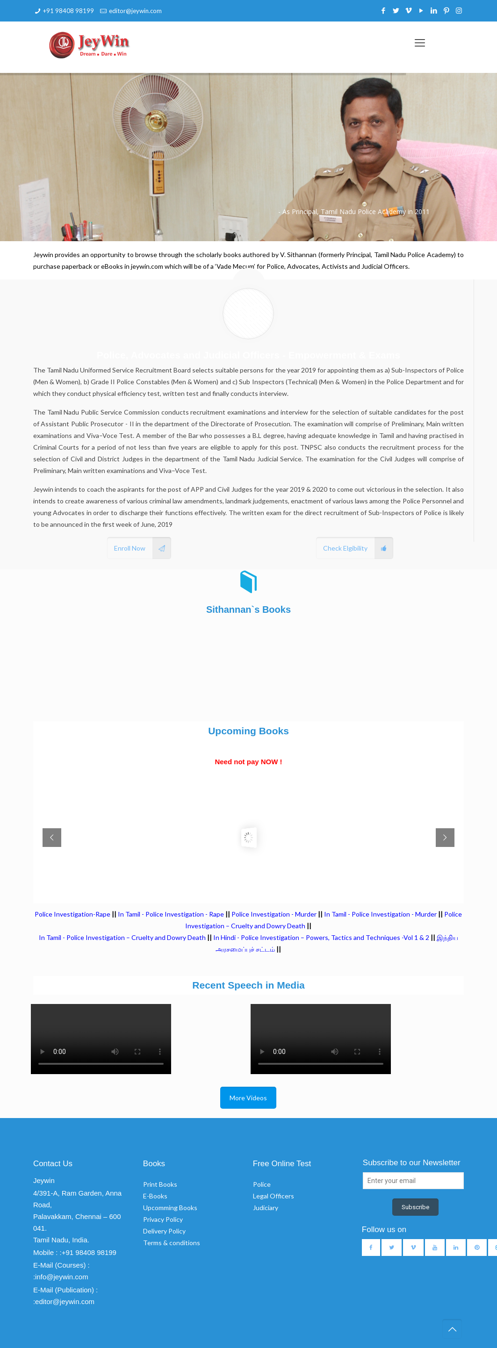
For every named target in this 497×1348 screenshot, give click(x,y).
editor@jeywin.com (135, 10)
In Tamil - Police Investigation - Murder (380, 914)
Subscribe (415, 1207)
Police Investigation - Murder (274, 914)
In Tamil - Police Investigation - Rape (171, 914)
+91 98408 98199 (68, 10)
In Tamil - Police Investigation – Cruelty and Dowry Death (122, 937)
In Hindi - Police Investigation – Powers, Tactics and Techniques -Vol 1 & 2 (321, 937)
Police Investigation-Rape (73, 914)
